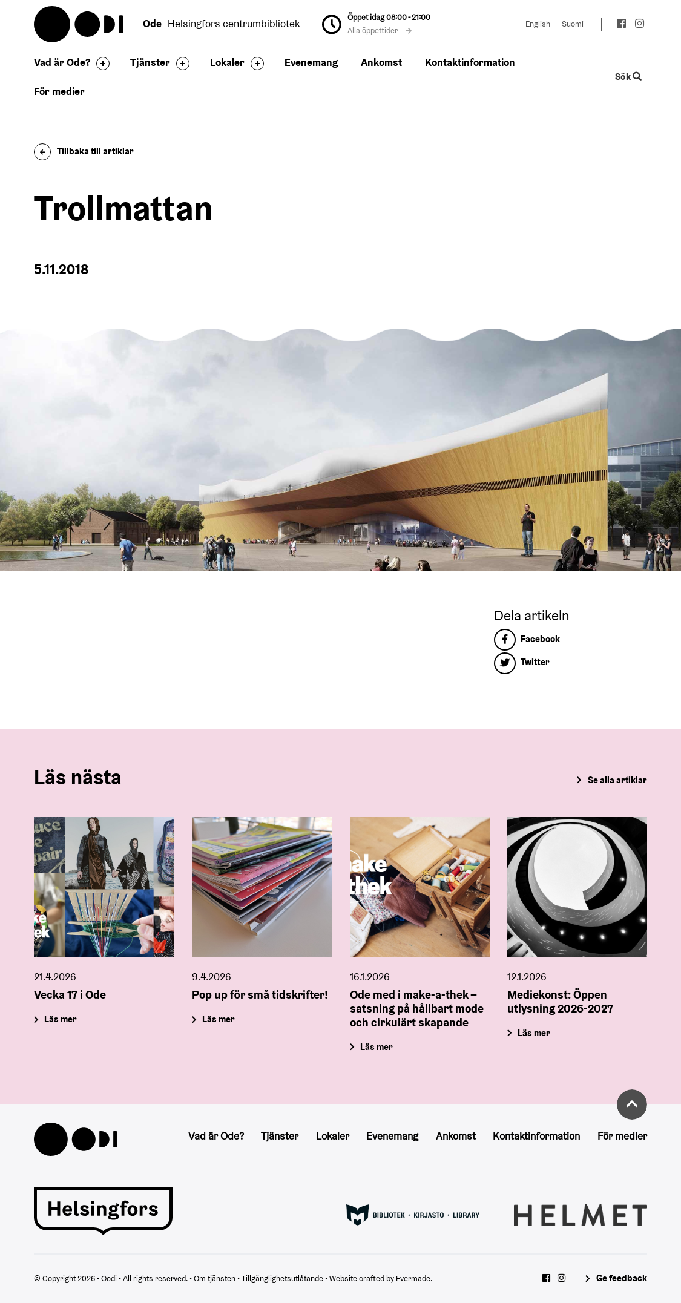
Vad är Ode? (62, 62)
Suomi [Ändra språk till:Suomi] (573, 24)
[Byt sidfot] (100, 63)
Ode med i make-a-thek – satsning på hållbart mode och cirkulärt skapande (417, 1008)
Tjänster (150, 62)
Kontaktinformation (470, 62)
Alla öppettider (379, 30)
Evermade (413, 1278)
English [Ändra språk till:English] (537, 24)
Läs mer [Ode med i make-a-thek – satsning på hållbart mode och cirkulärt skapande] (376, 1046)
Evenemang (311, 62)
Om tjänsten (214, 1278)
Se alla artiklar (617, 780)
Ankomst (381, 62)
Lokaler (227, 62)
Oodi (79, 24)
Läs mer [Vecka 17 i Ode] (61, 1019)
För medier (59, 91)
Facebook (527, 639)
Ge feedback (621, 1278)
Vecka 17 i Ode (70, 994)
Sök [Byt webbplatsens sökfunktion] (628, 77)
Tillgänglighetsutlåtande (282, 1278)
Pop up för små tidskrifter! (260, 994)
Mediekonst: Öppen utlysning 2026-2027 (560, 1001)
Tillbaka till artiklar (84, 151)
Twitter (522, 662)
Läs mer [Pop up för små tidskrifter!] (218, 1019)
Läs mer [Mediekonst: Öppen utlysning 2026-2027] (534, 1033)
